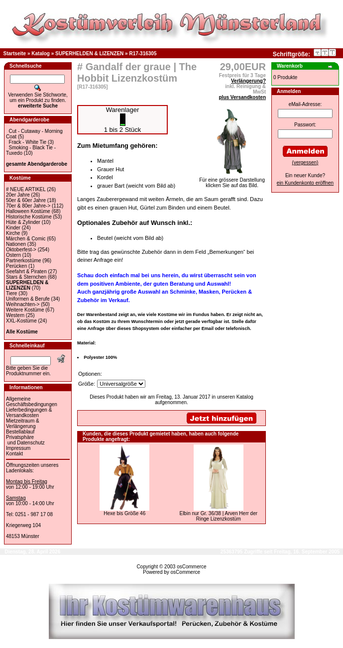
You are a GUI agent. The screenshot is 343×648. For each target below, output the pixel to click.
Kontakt (14, 453)
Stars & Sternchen (26, 277)
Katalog (40, 53)
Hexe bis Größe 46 (124, 513)
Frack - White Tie (28, 142)
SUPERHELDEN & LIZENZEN (89, 53)
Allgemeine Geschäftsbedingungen (31, 401)
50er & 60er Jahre (26, 200)
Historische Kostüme (29, 216)
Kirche (13, 233)
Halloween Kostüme (28, 211)
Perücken (16, 266)
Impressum (18, 448)
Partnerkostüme (23, 260)
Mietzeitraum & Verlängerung (22, 423)
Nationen (16, 244)
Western (15, 315)
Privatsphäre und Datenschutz (25, 439)
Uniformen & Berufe (28, 299)
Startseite (14, 53)
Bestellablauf (20, 431)
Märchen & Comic (25, 238)
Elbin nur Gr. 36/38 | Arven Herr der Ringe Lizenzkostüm (218, 516)
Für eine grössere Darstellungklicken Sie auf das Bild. (232, 180)
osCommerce (191, 566)
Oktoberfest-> (21, 249)
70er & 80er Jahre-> (28, 206)
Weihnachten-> (22, 304)
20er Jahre (18, 195)
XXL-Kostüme (21, 321)
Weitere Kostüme (25, 310)
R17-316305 (142, 53)
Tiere (11, 293)
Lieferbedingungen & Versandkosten (29, 412)
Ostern (13, 255)
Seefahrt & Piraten (26, 271)
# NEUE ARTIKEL (25, 189)
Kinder (13, 227)
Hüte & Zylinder (23, 222)
